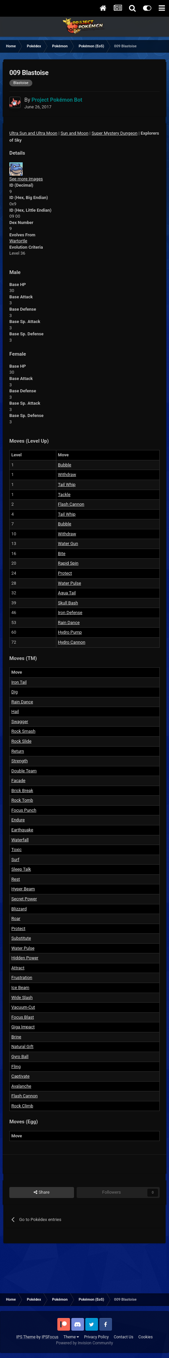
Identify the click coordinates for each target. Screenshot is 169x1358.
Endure (18, 819)
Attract (17, 967)
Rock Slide (21, 741)
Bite (61, 553)
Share (41, 1192)
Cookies (145, 1337)
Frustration (21, 977)
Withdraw (67, 474)
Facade (18, 780)
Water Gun (68, 543)
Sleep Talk (21, 869)
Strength (19, 760)
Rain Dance (69, 622)
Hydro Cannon (71, 642)
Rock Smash (23, 731)
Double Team (24, 770)
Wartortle (18, 240)
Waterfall (20, 839)
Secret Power (24, 898)
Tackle (64, 494)
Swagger (19, 721)
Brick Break (22, 790)
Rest (15, 879)
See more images (26, 178)
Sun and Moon (74, 133)
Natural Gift (22, 1046)
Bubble (64, 464)
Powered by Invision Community (84, 1343)
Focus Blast (22, 1017)
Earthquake (22, 829)
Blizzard (19, 908)
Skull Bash (68, 602)
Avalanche (21, 1086)
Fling (16, 1066)
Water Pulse (69, 583)
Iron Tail (19, 682)
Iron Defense (70, 612)
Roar (15, 918)
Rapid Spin (68, 563)
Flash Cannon (71, 504)
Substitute (21, 938)
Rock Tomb (22, 800)
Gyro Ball (19, 1056)
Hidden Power (24, 957)
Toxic (16, 849)
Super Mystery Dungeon (115, 133)
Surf (15, 859)
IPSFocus (50, 1337)
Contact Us (123, 1337)
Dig (14, 691)
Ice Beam (20, 987)
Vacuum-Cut (23, 1007)
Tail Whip (67, 484)
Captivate (20, 1076)
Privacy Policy (96, 1337)
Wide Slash (22, 997)
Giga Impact (23, 1026)
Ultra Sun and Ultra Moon (33, 133)
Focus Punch (23, 810)
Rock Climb (22, 1105)
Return (17, 751)
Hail (15, 711)
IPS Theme (26, 1337)
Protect (65, 573)
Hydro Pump (70, 632)
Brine (16, 1036)
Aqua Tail (67, 592)
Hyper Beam (23, 888)
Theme (71, 1337)
